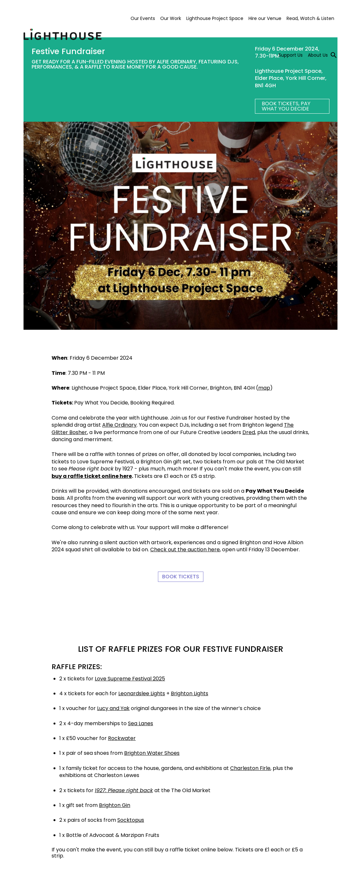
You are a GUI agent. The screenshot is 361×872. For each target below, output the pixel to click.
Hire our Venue (265, 18)
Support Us (290, 55)
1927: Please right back (124, 790)
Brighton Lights (189, 693)
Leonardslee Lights (141, 693)
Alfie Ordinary (119, 425)
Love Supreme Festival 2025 (130, 678)
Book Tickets (180, 576)
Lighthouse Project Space (214, 18)
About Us (318, 55)
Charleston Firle (250, 768)
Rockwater (122, 738)
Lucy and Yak (113, 708)
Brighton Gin (114, 805)
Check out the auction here (185, 549)
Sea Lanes (140, 723)
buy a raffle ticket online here (92, 476)
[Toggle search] (333, 55)
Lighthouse (63, 34)
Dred (248, 432)
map (264, 388)
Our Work (170, 18)
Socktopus (130, 820)
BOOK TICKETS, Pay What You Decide (286, 106)
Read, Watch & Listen (310, 18)
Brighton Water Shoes (152, 753)
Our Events (143, 18)
